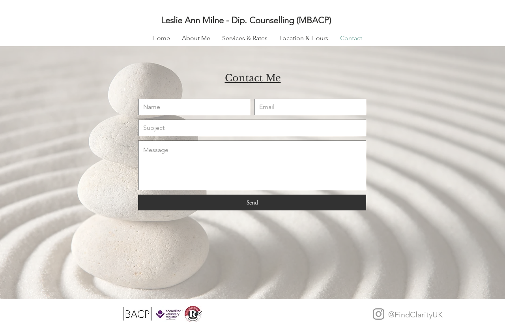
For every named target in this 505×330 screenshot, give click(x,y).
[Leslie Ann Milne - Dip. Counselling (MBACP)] (255, 20)
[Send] (252, 202)
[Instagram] (378, 314)
